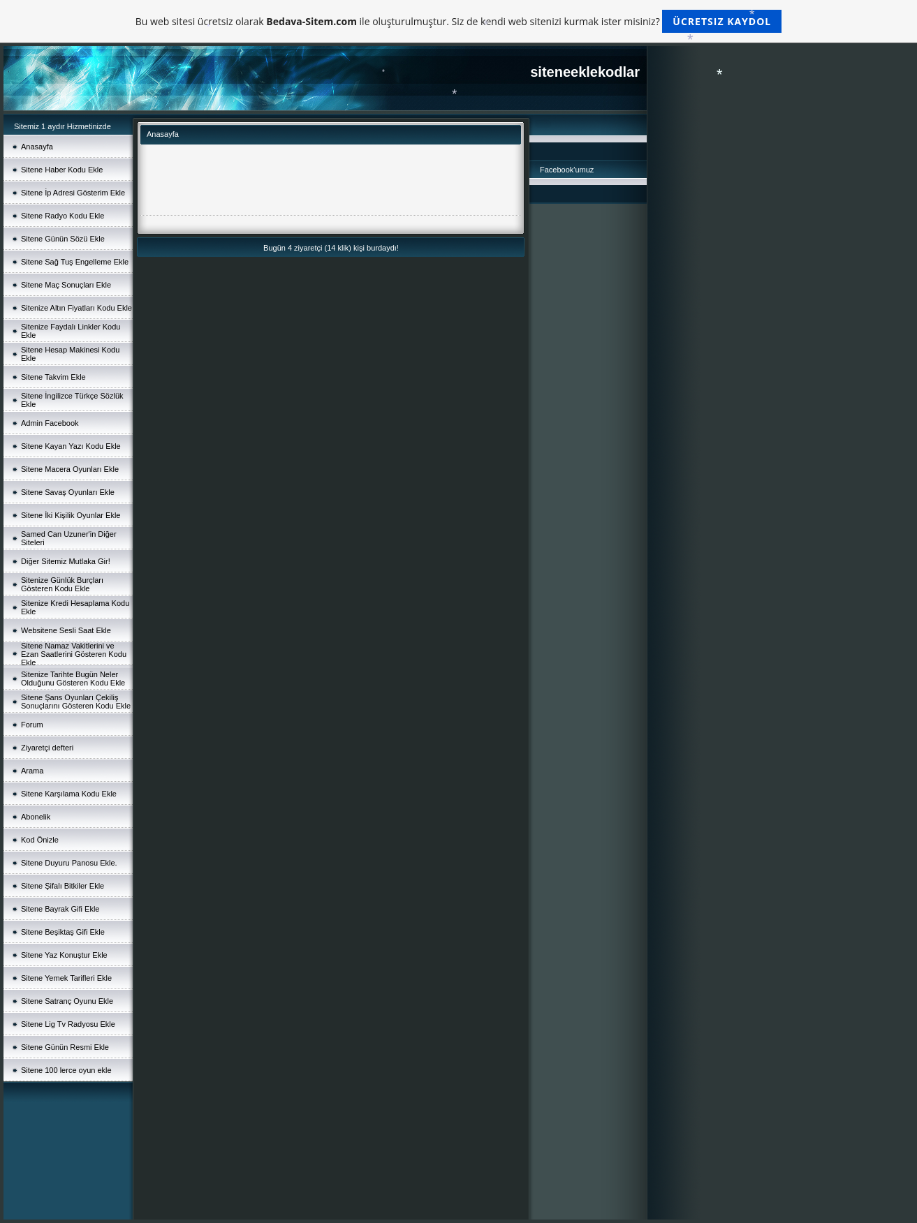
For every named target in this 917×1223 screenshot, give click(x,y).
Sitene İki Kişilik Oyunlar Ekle (70, 515)
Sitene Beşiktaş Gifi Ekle (63, 932)
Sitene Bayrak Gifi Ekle (60, 909)
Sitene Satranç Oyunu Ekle (67, 1001)
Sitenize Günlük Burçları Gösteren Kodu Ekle (62, 584)
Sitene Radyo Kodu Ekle (62, 216)
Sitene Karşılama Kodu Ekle (69, 794)
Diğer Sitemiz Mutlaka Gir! (65, 561)
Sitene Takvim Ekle (53, 377)
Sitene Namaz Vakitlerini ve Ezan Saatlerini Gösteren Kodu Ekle (73, 654)
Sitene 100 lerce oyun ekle (66, 1070)
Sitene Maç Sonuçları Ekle (66, 285)
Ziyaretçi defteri (47, 747)
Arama (32, 770)
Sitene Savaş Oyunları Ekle (68, 492)
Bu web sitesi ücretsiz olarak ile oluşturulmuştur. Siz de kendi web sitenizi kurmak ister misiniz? (458, 21)
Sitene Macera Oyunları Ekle (70, 469)
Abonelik (35, 817)
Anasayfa (37, 146)
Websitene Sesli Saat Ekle (66, 630)
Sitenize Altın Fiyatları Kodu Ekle (76, 308)
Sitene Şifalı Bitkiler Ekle (62, 886)
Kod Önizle (40, 840)
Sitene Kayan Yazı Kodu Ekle (71, 446)
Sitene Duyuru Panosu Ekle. (69, 863)
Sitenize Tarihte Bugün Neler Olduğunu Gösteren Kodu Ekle (73, 678)
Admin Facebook (50, 423)
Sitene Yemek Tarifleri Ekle (66, 978)
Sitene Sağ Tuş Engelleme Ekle (75, 262)
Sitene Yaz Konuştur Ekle (64, 955)
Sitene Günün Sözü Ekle (63, 239)
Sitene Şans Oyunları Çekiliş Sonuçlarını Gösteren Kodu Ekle (76, 701)
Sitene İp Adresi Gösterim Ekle (73, 192)
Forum (32, 724)
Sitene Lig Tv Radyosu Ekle (68, 1024)
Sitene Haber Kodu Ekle (62, 169)
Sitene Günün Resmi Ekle (65, 1047)
